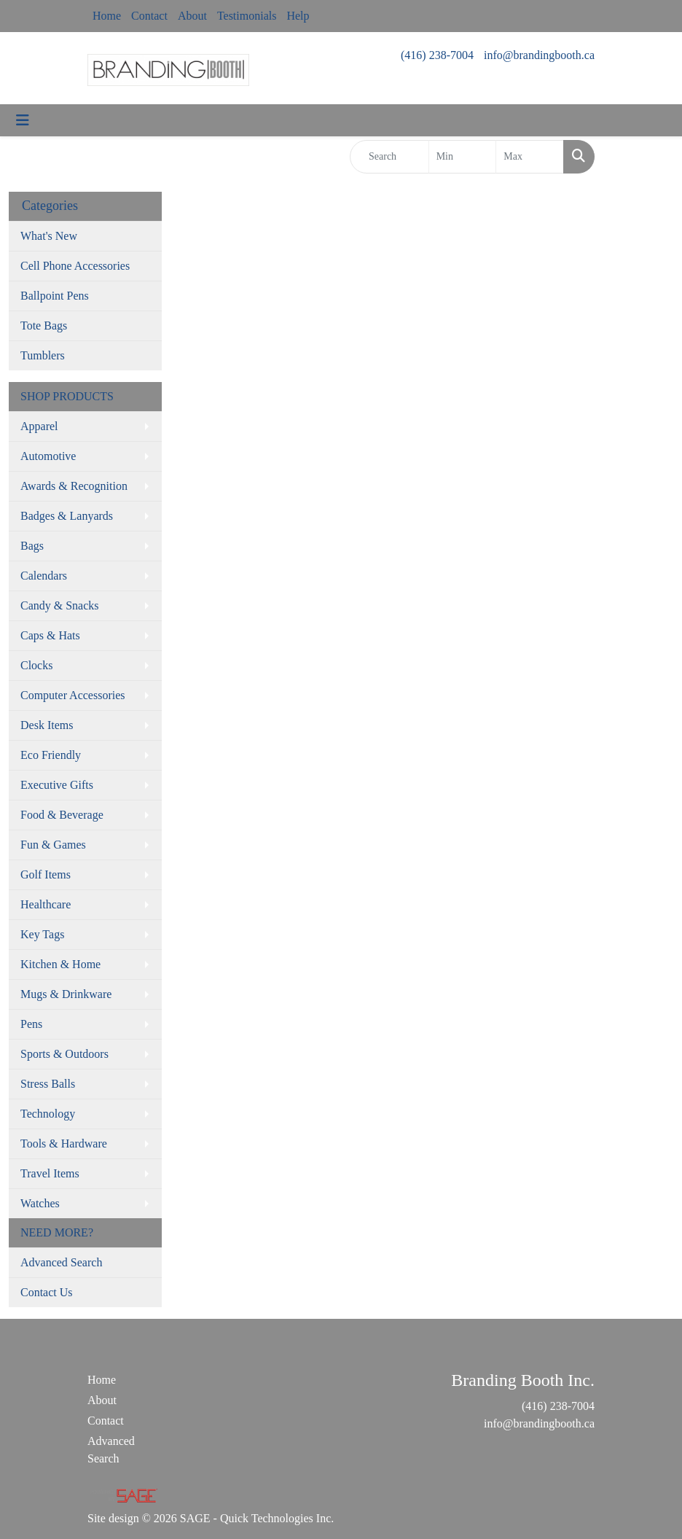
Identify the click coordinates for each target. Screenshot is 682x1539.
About (192, 15)
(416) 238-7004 (437, 55)
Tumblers (42, 355)
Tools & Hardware (63, 1143)
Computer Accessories (72, 695)
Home (107, 15)
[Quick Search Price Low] (462, 157)
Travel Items (49, 1173)
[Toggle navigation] (22, 120)
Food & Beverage (61, 815)
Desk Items (46, 725)
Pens (31, 1024)
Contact (149, 15)
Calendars (43, 575)
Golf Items (45, 874)
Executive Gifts (56, 785)
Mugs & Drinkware (65, 994)
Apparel (39, 426)
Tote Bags (43, 325)
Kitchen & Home (60, 964)
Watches (40, 1203)
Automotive (48, 456)
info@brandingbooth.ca (539, 55)
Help (297, 15)
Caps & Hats (50, 635)
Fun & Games (53, 844)
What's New (48, 236)
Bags (32, 545)
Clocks (36, 665)
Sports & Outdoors (64, 1054)
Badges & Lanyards (66, 516)
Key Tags (42, 934)
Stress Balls (47, 1084)
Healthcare (45, 904)
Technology (47, 1113)
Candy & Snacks (59, 605)
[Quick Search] (389, 157)
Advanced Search (61, 1262)
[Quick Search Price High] (529, 157)
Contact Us (46, 1292)
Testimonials (247, 15)
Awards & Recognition (74, 486)
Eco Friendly (50, 755)
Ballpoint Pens (54, 295)
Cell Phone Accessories (75, 266)
